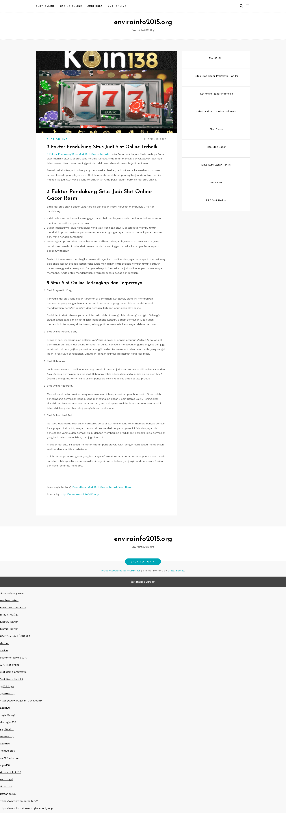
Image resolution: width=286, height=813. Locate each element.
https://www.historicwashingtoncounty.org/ (26, 808)
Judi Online (117, 6)
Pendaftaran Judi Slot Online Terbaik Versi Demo (102, 486)
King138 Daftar (9, 621)
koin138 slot (7, 750)
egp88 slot (7, 729)
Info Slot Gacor (216, 146)
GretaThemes (176, 570)
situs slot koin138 (10, 772)
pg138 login (7, 686)
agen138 (5, 707)
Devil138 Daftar (9, 600)
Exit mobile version (143, 582)
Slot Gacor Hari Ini (11, 679)
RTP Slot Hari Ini (216, 200)
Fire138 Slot (216, 58)
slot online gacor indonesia (216, 93)
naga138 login (8, 715)
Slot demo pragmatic (13, 671)
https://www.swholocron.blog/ (19, 800)
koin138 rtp (7, 736)
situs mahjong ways (12, 593)
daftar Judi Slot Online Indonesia (216, 111)
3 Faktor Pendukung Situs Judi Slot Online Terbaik (78, 154)
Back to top (143, 561)
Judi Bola (95, 6)
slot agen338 (8, 722)
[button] (241, 6)
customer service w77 (13, 657)
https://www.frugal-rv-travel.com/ (21, 700)
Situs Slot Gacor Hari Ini (216, 164)
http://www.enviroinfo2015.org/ (80, 494)
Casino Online (71, 6)
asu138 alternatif (10, 757)
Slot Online (45, 6)
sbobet (4, 643)
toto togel (6, 779)
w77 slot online (9, 664)
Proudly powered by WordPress (121, 570)
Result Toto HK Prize (13, 607)
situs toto (6, 786)
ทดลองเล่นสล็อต (9, 614)
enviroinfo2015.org (143, 22)
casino (4, 650)
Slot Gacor (216, 129)
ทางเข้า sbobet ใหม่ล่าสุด (15, 636)
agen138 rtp (7, 693)
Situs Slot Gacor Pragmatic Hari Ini (216, 75)
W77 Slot (216, 182)
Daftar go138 (8, 793)
